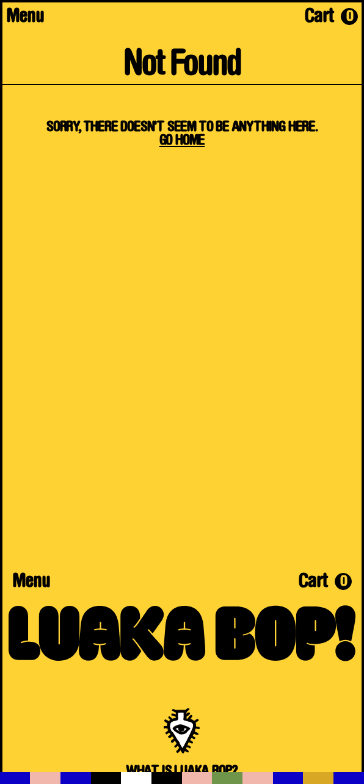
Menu (25, 18)
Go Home (182, 141)
